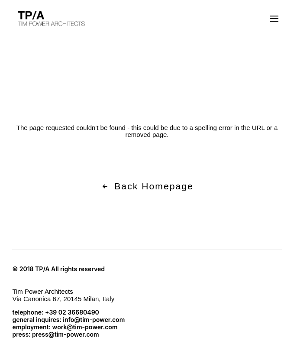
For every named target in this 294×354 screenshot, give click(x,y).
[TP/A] (50, 18)
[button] (274, 18)
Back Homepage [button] (147, 186)
